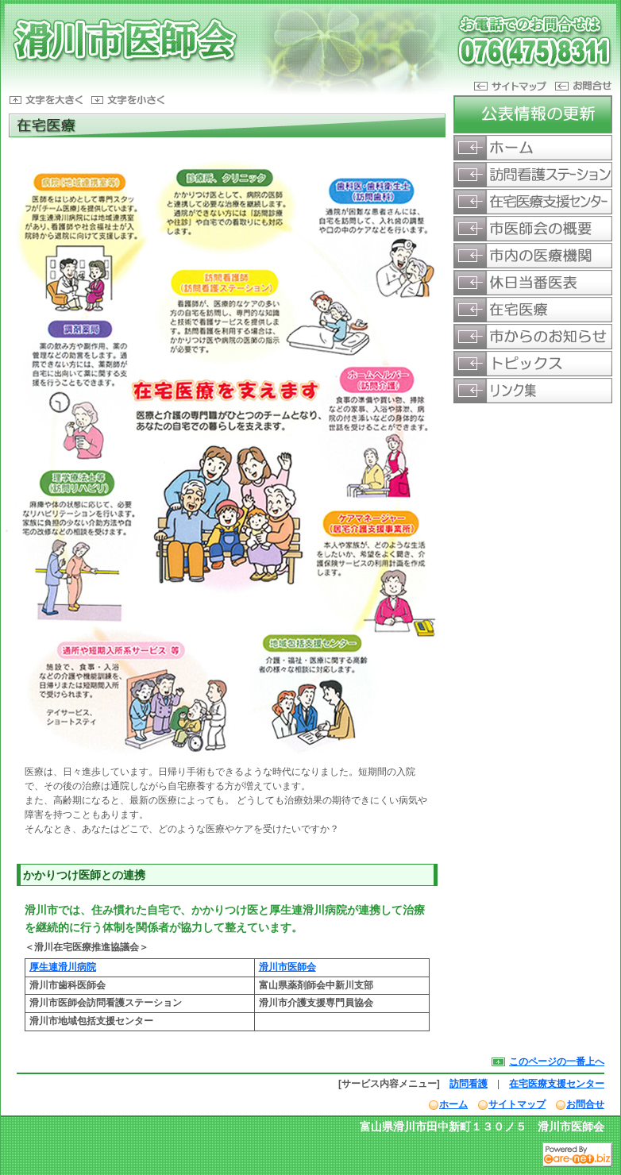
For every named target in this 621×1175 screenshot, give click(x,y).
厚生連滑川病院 (62, 967)
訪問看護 (468, 1083)
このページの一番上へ (556, 1061)
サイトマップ (517, 1104)
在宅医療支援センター (556, 1083)
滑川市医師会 (287, 967)
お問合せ (585, 1104)
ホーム (453, 1104)
